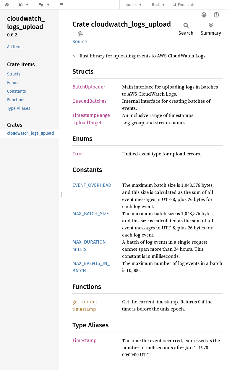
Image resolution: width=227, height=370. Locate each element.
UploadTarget (87, 123)
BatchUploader (88, 87)
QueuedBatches (89, 101)
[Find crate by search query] (202, 4)
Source (79, 41)
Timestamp (84, 340)
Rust (156, 4)
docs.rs (130, 4)
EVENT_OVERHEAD (91, 185)
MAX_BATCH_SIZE (90, 213)
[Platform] (44, 4)
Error (77, 154)
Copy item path (80, 34)
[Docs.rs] (7, 4)
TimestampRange (91, 115)
